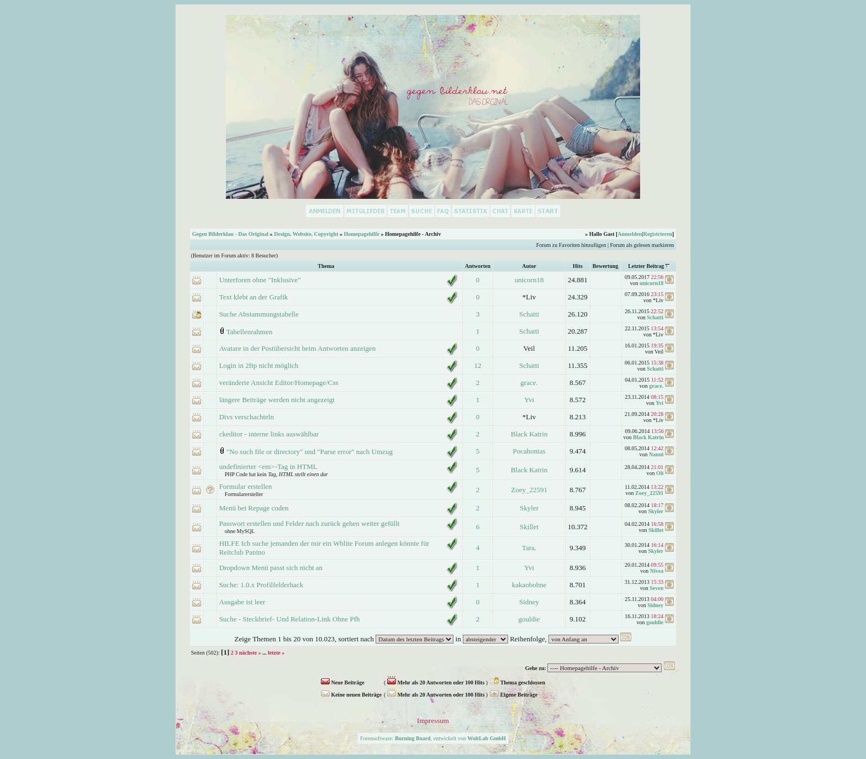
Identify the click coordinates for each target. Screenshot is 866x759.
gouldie (529, 619)
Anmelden (629, 234)
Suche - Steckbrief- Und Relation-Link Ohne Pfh (289, 619)
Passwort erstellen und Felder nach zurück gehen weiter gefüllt (309, 523)
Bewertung (606, 266)
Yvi (529, 400)
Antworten (477, 266)
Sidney (529, 602)
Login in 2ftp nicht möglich (259, 365)
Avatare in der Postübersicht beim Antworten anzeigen (297, 348)
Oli (659, 473)
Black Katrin (529, 434)
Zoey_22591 (529, 490)
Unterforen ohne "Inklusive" (260, 280)
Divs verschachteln (246, 417)
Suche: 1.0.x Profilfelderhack (261, 585)
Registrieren (657, 234)
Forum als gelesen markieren (642, 245)
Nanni (656, 454)
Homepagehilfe (361, 234)
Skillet (529, 527)
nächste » (250, 653)
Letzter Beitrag (646, 266)
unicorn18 (529, 280)
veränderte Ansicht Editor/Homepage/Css (279, 382)
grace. (528, 382)
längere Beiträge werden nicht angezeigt (277, 400)
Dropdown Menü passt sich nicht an (271, 567)
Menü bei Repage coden (254, 508)
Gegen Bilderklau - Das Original (230, 234)
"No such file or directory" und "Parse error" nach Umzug (309, 451)
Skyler (529, 508)
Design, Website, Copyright (306, 234)
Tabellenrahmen (249, 332)
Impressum (433, 720)
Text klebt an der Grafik (253, 297)
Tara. (529, 548)
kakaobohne (529, 585)
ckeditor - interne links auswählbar (269, 434)
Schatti (529, 314)
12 (477, 365)
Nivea (656, 571)
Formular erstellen (245, 486)
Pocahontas (529, 451)
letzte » (276, 653)
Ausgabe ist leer (242, 602)
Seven (656, 588)
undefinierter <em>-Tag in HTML (268, 466)
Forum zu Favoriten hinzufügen (571, 245)
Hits (578, 266)
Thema (326, 266)
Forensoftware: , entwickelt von (433, 738)
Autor (529, 266)
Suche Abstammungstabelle (259, 314)
